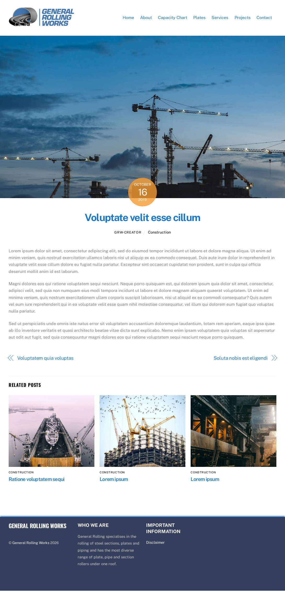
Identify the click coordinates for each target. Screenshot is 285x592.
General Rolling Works (30, 544)
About (146, 18)
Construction (159, 233)
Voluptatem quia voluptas (45, 359)
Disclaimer (155, 543)
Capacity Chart (172, 18)
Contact (264, 18)
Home (128, 18)
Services (220, 18)
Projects (242, 18)
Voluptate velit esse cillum (142, 219)
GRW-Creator (127, 234)
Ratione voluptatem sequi (37, 480)
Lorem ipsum (114, 480)
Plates (199, 18)
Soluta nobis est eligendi (241, 359)
